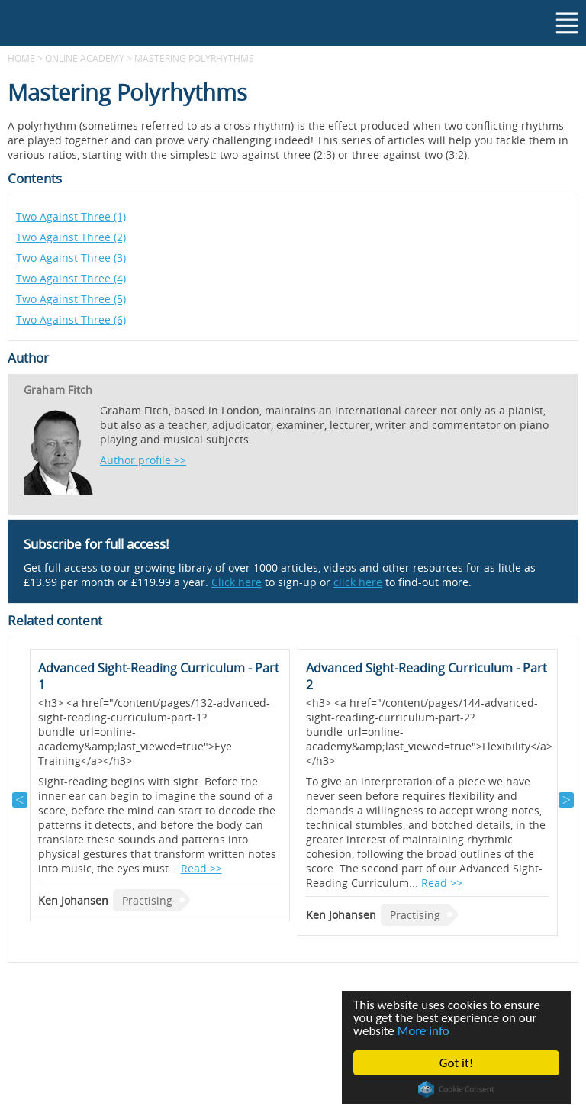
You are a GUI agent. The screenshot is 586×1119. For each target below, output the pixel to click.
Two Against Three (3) (71, 257)
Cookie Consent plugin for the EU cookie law (456, 1089)
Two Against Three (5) (71, 299)
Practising (147, 900)
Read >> (201, 868)
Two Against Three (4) (71, 278)
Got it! (456, 1063)
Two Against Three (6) (71, 319)
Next (566, 800)
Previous (19, 800)
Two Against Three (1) (71, 216)
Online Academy (84, 58)
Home (21, 58)
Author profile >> (143, 460)
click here (357, 582)
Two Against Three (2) (71, 237)
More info (423, 1031)
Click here (236, 582)
